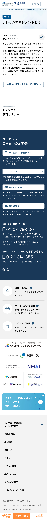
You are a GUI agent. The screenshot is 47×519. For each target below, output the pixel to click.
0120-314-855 (19, 260)
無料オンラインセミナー (20, 189)
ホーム (3, 9)
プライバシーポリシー (25, 506)
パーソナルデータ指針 (11, 511)
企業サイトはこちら (19, 406)
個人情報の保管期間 (31, 511)
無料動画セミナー (18, 208)
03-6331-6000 (9, 248)
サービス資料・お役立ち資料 (22, 153)
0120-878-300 (20, 232)
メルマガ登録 (8, 515)
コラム (7, 463)
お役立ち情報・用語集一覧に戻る (22, 84)
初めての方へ (10, 479)
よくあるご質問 (11, 487)
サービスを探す (34, 4)
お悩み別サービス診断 (14, 496)
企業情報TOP (8, 506)
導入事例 (8, 447)
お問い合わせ (16, 172)
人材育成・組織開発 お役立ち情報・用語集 (22, 9)
